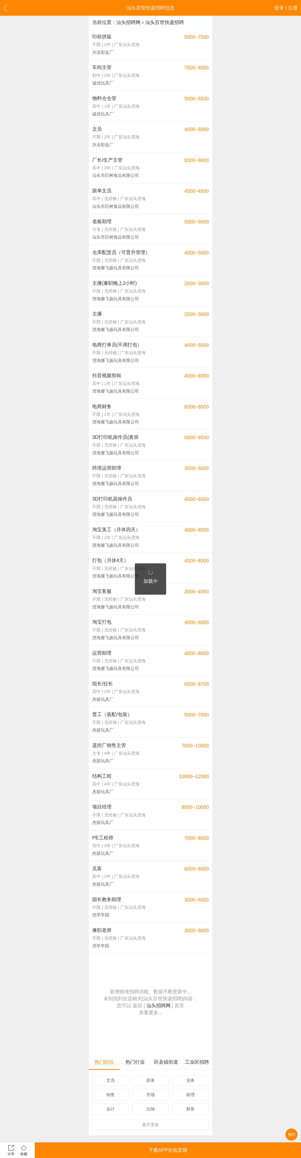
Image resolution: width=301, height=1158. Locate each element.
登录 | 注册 (286, 7)
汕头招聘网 (128, 22)
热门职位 (104, 1062)
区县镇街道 (166, 1062)
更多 (150, 1124)
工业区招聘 (197, 1062)
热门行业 (135, 1062)
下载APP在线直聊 (168, 1150)
